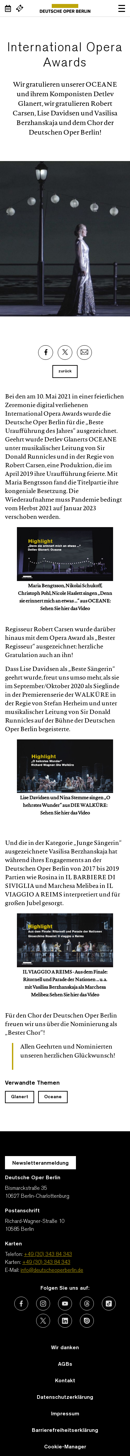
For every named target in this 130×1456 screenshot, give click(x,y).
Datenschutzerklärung (65, 1397)
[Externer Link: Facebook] (45, 352)
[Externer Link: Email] (84, 352)
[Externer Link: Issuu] (87, 1320)
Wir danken (65, 1348)
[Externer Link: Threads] (87, 1303)
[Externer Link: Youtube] (65, 1303)
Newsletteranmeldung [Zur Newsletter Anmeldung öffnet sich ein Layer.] (40, 1163)
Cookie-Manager (65, 1447)
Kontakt (65, 1381)
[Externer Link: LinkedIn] (65, 1320)
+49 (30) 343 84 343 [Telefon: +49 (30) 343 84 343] (48, 1254)
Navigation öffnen (121, 8)
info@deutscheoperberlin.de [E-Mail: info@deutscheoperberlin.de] (52, 1270)
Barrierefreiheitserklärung (65, 1430)
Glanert (19, 1097)
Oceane (53, 1097)
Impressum (65, 1414)
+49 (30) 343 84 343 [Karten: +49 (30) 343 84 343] (46, 1262)
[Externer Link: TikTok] (108, 1303)
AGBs (65, 1364)
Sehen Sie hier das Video (65, 609)
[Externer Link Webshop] (19, 8)
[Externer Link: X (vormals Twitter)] (43, 1320)
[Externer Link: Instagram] (43, 1303)
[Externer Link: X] (65, 352)
